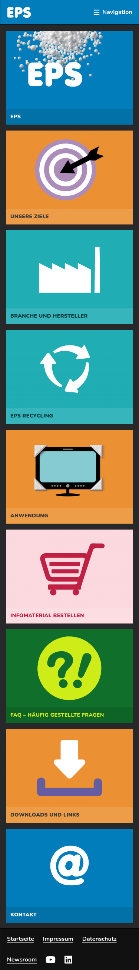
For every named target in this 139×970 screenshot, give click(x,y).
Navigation (112, 12)
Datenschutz (99, 939)
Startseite (20, 939)
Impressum (58, 939)
